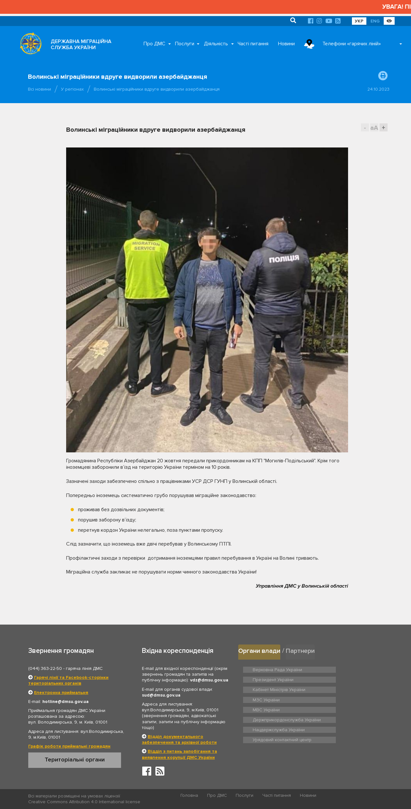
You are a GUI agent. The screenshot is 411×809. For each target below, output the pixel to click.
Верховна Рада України (275, 668)
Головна (189, 796)
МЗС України (337, 678)
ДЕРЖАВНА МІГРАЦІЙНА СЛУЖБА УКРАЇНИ (81, 44)
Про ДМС (154, 43)
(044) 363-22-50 (45, 668)
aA (374, 127)
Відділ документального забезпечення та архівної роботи (179, 739)
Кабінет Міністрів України (277, 678)
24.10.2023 (378, 89)
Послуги (184, 43)
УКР (359, 21)
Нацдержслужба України (277, 704)
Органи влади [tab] (260, 650)
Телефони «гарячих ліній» (351, 43)
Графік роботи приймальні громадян (69, 746)
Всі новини (39, 89)
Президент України (344, 668)
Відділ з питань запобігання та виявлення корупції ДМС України (179, 754)
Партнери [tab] (302, 650)
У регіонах (72, 89)
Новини (286, 43)
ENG (375, 21)
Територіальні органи (75, 759)
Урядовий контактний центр (352, 704)
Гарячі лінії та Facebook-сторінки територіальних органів (68, 680)
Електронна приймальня (61, 692)
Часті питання (253, 43)
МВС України (265, 688)
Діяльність (216, 43)
